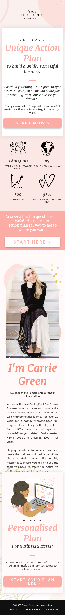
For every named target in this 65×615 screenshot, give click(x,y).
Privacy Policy (52, 609)
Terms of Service (32, 609)
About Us (13, 609)
